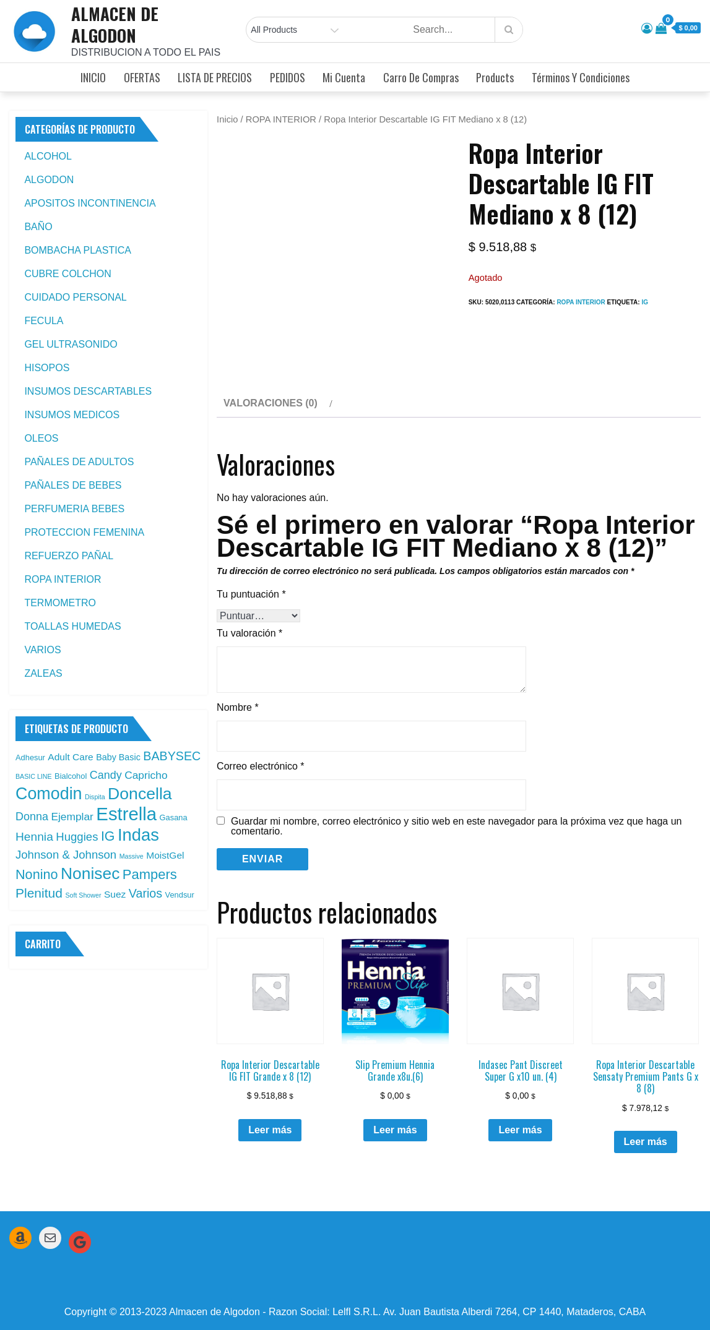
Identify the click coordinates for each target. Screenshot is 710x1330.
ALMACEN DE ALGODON (114, 24)
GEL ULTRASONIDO (70, 344)
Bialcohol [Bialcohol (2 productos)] (70, 776)
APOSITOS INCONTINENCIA (89, 203)
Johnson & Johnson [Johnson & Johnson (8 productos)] (65, 854)
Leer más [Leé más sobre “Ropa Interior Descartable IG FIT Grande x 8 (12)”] (270, 1130)
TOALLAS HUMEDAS (72, 626)
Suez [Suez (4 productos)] (115, 894)
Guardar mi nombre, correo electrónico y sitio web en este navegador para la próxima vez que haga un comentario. (456, 826)
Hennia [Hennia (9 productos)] (34, 836)
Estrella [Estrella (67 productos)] (126, 814)
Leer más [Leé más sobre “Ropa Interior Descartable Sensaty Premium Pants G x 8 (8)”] (645, 1141)
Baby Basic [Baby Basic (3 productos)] (118, 757)
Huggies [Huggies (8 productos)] (77, 836)
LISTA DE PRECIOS (215, 77)
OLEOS (41, 438)
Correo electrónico (260, 766)
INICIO (93, 77)
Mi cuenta (344, 77)
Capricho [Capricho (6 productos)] (145, 775)
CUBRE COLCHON (67, 273)
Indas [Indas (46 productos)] (138, 834)
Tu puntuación (251, 594)
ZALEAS (43, 673)
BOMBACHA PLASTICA (77, 250)
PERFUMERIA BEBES (74, 509)
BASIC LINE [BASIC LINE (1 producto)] (33, 776)
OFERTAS (142, 77)
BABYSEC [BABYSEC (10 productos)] (172, 756)
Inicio (227, 119)
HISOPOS (46, 368)
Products (495, 77)
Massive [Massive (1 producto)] (131, 856)
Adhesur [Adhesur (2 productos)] (30, 757)
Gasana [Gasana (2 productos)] (174, 817)
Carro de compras (421, 77)
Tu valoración (249, 633)
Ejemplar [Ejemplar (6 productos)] (72, 816)
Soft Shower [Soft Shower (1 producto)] (83, 895)
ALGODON (49, 179)
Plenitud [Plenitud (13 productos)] (39, 893)
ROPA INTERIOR (281, 119)
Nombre (238, 707)
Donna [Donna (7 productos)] (31, 816)
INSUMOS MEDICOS (71, 415)
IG (644, 302)
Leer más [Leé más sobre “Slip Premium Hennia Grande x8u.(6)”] (395, 1130)
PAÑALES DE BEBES (72, 485)
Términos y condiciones (581, 77)
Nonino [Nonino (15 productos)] (36, 874)
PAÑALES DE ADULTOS (79, 462)
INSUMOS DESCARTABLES (88, 391)
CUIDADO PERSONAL (75, 297)
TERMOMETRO (60, 603)
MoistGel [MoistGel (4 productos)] (165, 855)
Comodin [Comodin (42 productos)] (48, 793)
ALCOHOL (47, 156)
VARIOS (42, 650)
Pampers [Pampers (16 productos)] (150, 874)
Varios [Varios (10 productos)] (145, 893)
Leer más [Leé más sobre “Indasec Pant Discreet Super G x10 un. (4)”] (520, 1130)
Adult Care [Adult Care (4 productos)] (70, 757)
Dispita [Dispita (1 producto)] (95, 796)
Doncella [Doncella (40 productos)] (140, 793)
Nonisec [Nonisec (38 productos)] (90, 873)
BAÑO (38, 226)
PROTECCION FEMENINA (84, 532)
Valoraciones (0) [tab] (270, 403)
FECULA (43, 320)
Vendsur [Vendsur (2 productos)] (179, 894)
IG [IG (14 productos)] (108, 836)
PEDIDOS (287, 77)
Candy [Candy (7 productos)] (106, 775)
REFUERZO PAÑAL (68, 556)
